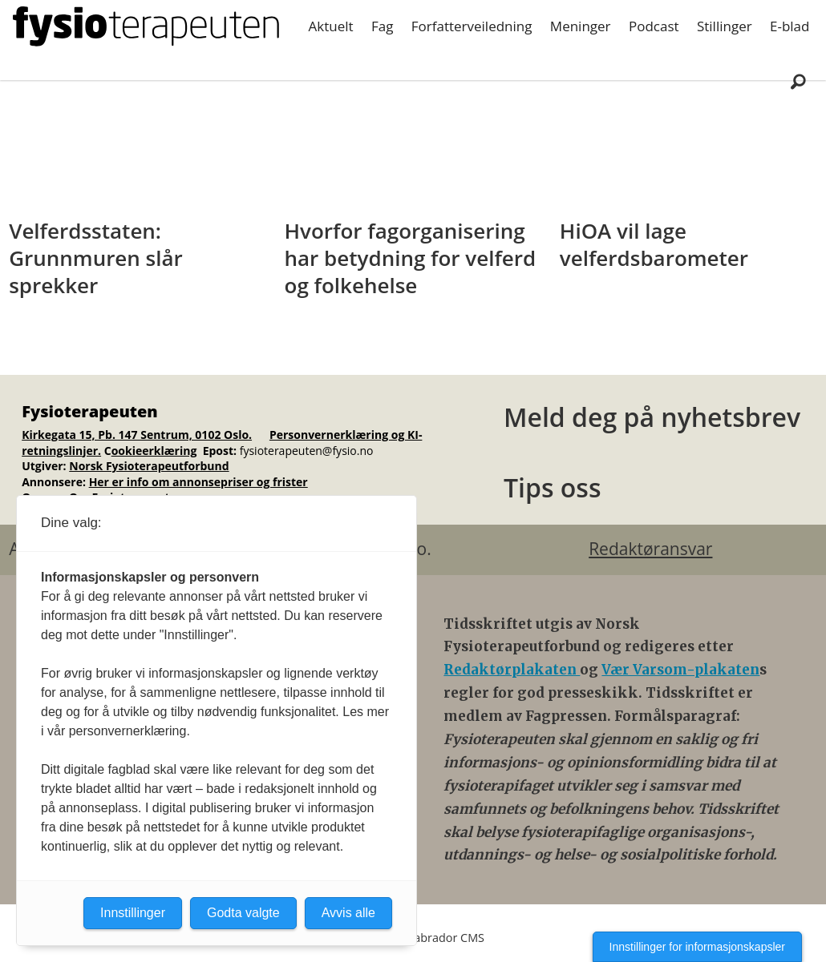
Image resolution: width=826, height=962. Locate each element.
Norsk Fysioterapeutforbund (149, 465)
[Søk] (798, 81)
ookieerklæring (154, 450)
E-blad (789, 26)
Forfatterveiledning (471, 26)
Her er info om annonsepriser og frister (198, 481)
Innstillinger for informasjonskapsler (697, 946)
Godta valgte (243, 913)
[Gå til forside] (146, 26)
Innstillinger (132, 913)
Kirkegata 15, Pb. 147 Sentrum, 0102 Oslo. (137, 434)
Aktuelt (331, 26)
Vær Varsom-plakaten (680, 669)
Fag (382, 26)
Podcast (654, 26)
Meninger (580, 26)
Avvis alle (348, 913)
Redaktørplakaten (511, 669)
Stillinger (724, 26)
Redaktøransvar (650, 548)
